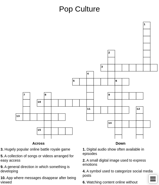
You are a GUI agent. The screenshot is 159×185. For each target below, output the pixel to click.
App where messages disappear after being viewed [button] (38, 180)
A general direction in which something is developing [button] (35, 169)
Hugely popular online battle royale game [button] (35, 149)
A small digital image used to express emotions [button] (114, 162)
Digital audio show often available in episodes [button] (113, 151)
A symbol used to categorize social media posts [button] (118, 173)
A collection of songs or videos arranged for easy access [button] (37, 158)
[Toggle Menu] (152, 178)
